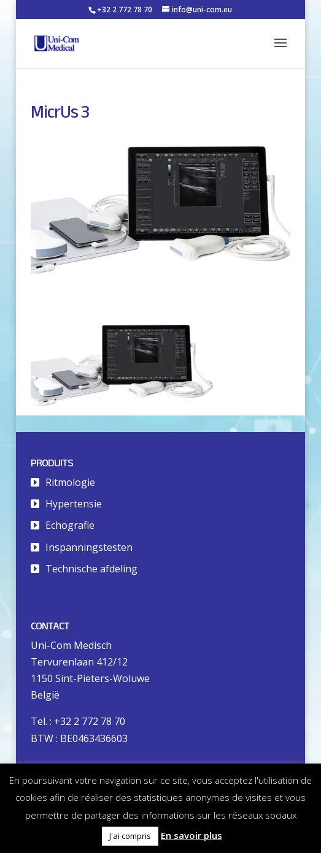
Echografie (70, 525)
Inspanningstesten (89, 547)
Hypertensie (73, 503)
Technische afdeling (91, 568)
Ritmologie (70, 482)
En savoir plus (191, 835)
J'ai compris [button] (130, 835)
